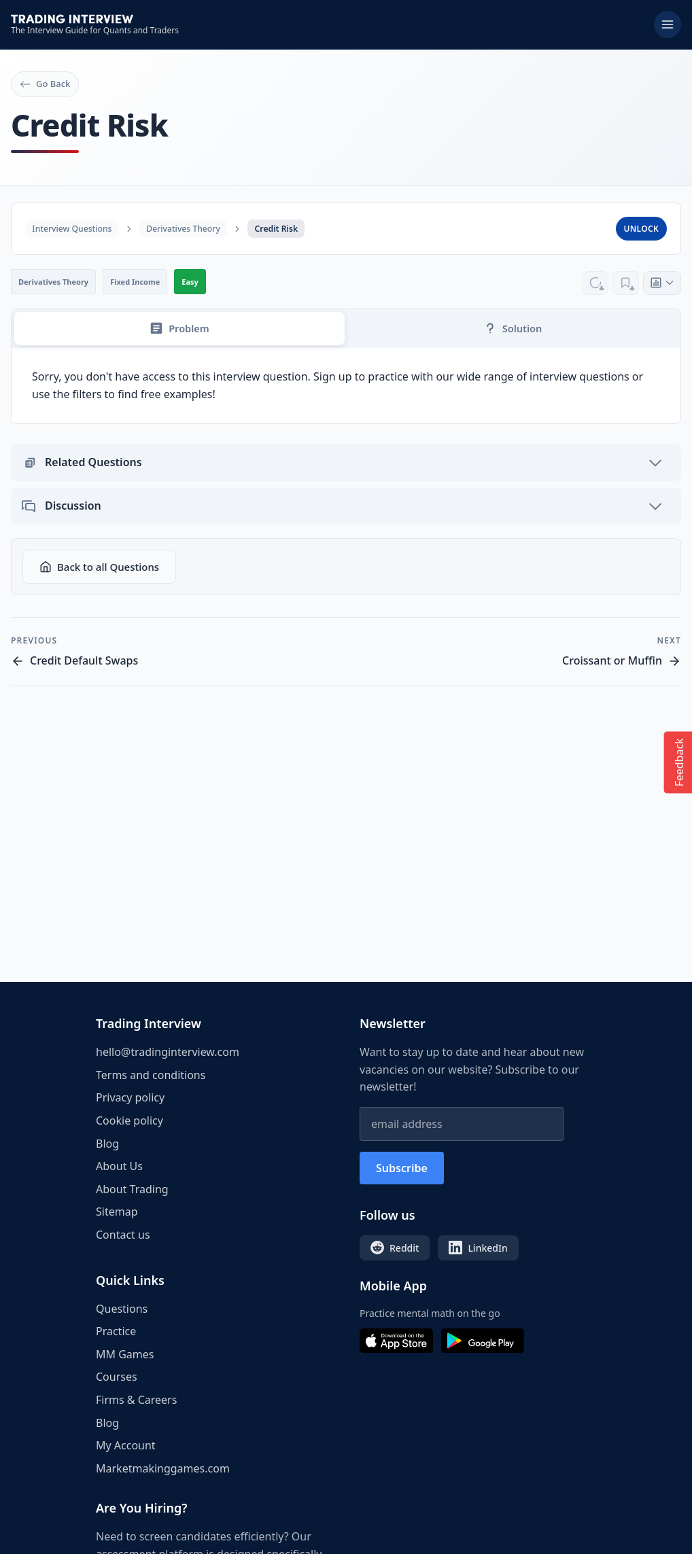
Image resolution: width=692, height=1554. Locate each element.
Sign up (332, 379)
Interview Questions (75, 228)
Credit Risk (294, 228)
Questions (122, 1308)
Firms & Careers (136, 1399)
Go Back (45, 83)
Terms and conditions (150, 1074)
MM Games (125, 1354)
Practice (116, 1331)
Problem (179, 330)
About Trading (132, 1189)
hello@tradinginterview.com (167, 1051)
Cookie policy (129, 1120)
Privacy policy (130, 1097)
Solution (512, 330)
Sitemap (117, 1211)
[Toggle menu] (667, 24)
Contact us (123, 1234)
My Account (126, 1445)
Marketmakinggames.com (163, 1468)
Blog (107, 1143)
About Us (119, 1166)
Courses (116, 1376)
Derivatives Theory (194, 228)
